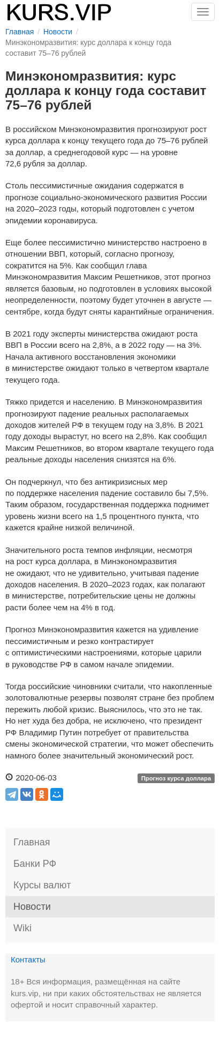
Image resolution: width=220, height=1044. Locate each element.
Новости (32, 906)
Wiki (22, 928)
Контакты (28, 959)
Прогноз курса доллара (176, 778)
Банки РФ (34, 863)
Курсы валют (42, 885)
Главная (31, 842)
